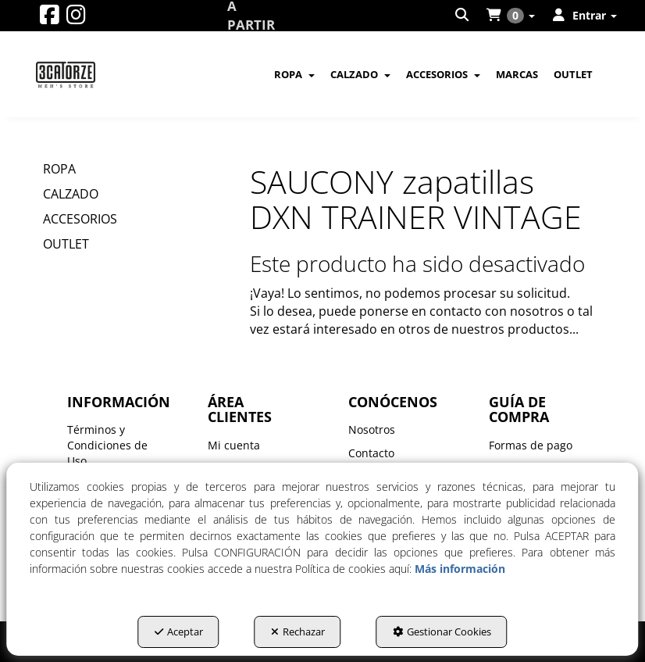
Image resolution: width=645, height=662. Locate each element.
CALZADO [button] (70, 193)
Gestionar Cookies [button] (442, 631)
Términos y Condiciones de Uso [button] (107, 445)
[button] (49, 18)
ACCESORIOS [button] (80, 218)
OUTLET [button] (66, 243)
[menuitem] (463, 15)
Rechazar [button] (298, 631)
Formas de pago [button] (530, 445)
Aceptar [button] (179, 631)
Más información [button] (460, 568)
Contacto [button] (371, 453)
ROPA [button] (59, 168)
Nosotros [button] (371, 429)
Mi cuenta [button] (234, 445)
